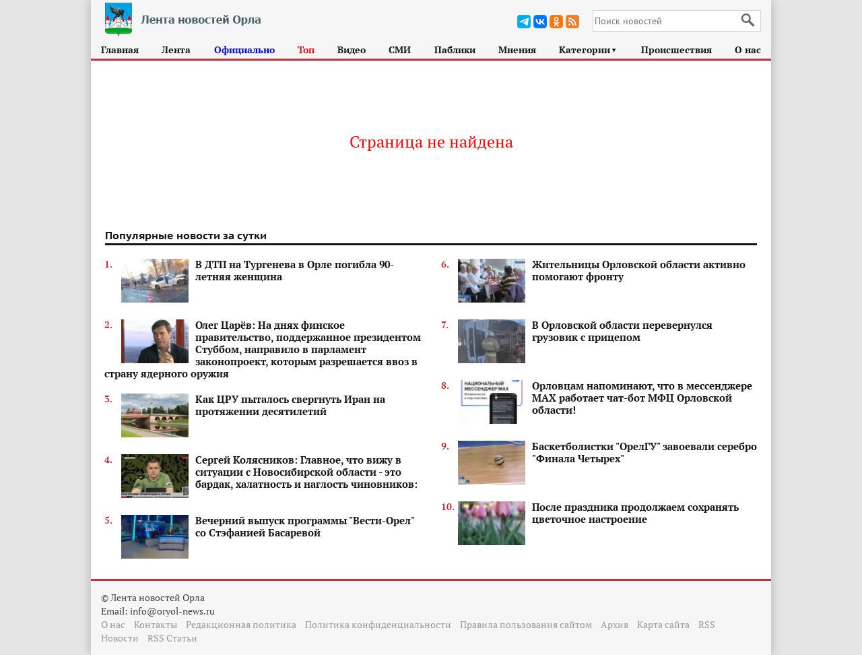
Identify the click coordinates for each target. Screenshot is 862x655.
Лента (176, 49)
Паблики (454, 49)
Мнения (517, 49)
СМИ (400, 49)
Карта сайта (663, 624)
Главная (120, 49)
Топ (306, 49)
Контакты (155, 624)
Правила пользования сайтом (526, 624)
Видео (351, 49)
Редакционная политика (241, 624)
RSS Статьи (172, 637)
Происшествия (676, 49)
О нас (748, 49)
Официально (244, 49)
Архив (614, 624)
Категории (588, 49)
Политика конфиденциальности (378, 624)
